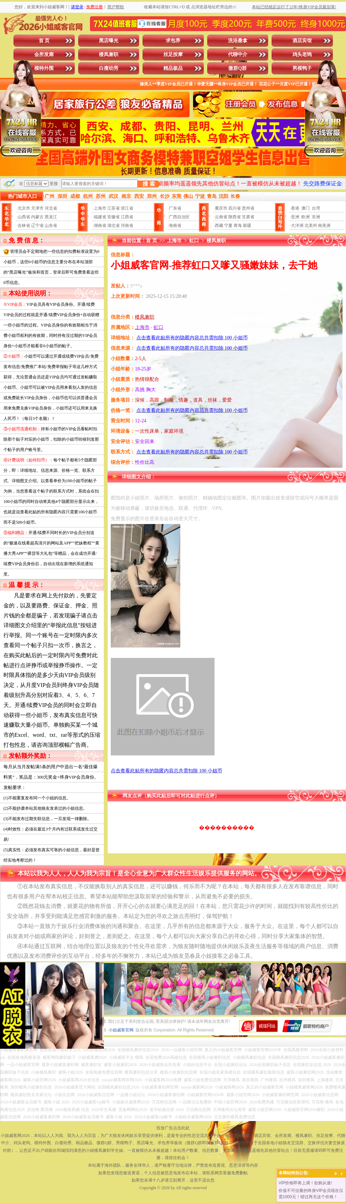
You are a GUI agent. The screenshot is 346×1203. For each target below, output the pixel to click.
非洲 (316, 216)
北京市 (24, 208)
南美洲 (324, 225)
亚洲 (295, 216)
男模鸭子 (302, 68)
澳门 (305, 208)
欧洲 (305, 216)
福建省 (100, 216)
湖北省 (113, 225)
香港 (295, 208)
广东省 (175, 208)
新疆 (247, 225)
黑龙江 (51, 216)
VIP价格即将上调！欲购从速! (305, 1183)
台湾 (316, 208)
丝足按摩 (173, 54)
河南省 (127, 225)
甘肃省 (248, 216)
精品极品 (173, 68)
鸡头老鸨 (302, 54)
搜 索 (149, 184)
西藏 (219, 225)
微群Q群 (237, 68)
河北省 (51, 208)
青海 (238, 225)
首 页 (44, 40)
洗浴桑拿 (237, 40)
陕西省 (234, 216)
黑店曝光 (108, 40)
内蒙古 (37, 216)
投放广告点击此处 (173, 1128)
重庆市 (221, 208)
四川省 (234, 208)
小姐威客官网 (121, 1030)
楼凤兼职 (108, 54)
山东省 (51, 225)
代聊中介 (237, 54)
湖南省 (100, 225)
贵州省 (248, 208)
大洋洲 (297, 225)
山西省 (24, 216)
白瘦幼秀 (108, 68)
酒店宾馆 (302, 40)
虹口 (194, 240)
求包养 (173, 40)
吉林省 (24, 225)
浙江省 (127, 208)
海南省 (175, 225)
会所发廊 (44, 54)
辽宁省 (37, 225)
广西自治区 (179, 216)
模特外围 (44, 68)
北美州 (310, 225)
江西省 (127, 216)
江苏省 (113, 208)
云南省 (221, 216)
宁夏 (228, 225)
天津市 (37, 208)
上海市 (100, 208)
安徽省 (113, 216)
